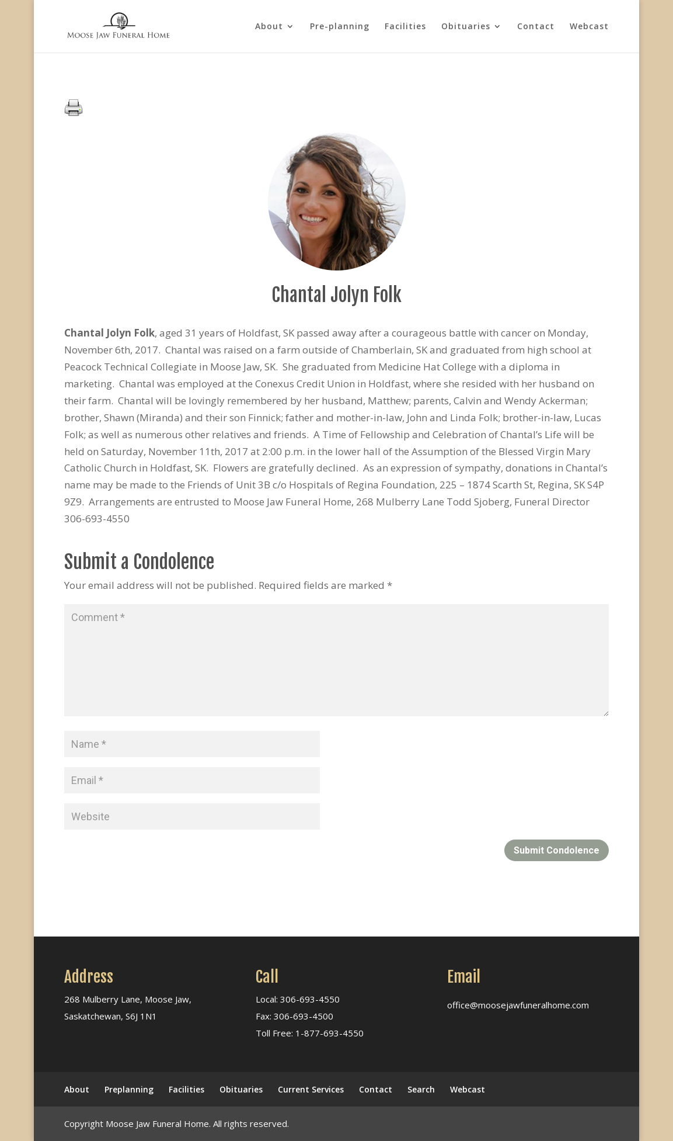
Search (421, 1089)
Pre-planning (339, 27)
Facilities (405, 27)
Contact (536, 27)
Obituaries (465, 27)
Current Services (311, 1089)
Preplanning (129, 1089)
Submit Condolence (556, 850)
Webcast (589, 27)
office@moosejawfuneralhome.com (518, 1005)
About (269, 27)
